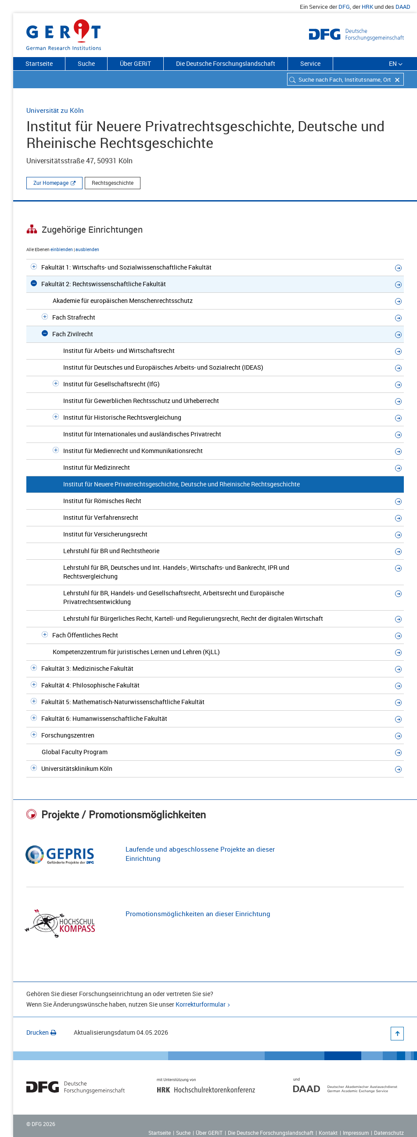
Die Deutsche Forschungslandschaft (225, 63)
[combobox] (345, 79)
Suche (86, 63)
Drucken (41, 1032)
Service (310, 63)
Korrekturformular (201, 1004)
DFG (344, 7)
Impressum (356, 1132)
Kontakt (328, 1132)
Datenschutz (389, 1132)
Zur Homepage (50, 182)
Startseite (39, 63)
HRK (367, 7)
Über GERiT (135, 63)
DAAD (402, 7)
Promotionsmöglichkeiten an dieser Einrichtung (198, 913)
